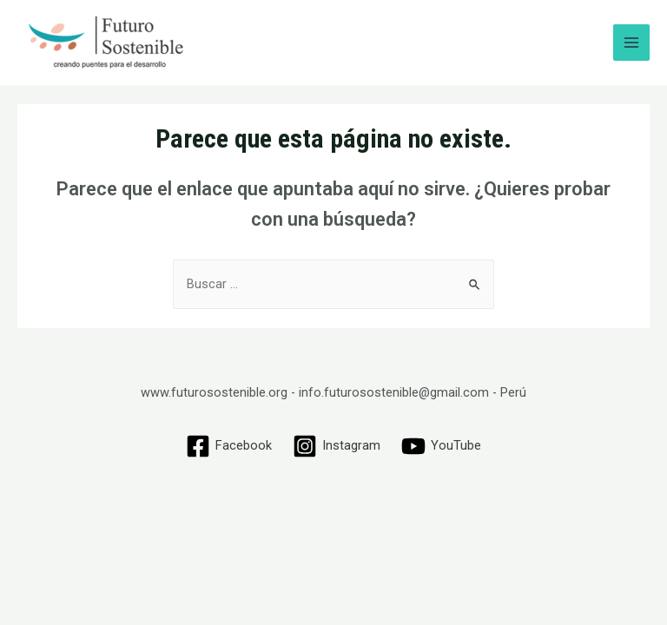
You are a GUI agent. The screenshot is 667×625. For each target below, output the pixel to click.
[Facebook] (230, 446)
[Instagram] (336, 446)
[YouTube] (441, 446)
